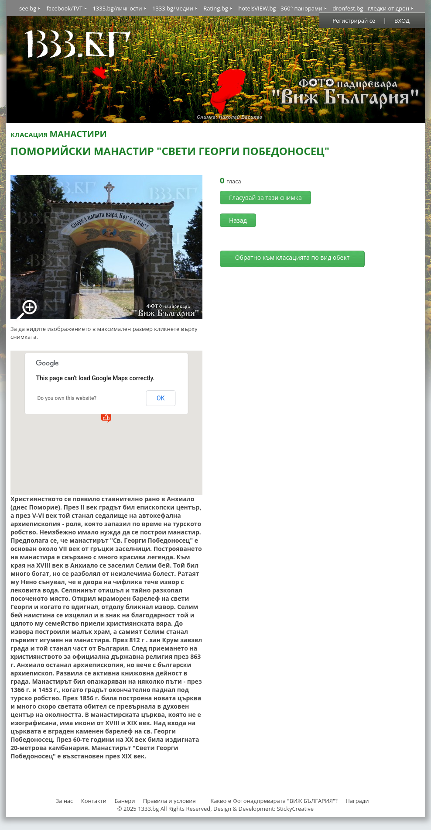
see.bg (27, 8)
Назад (238, 220)
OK (160, 398)
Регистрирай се (353, 20)
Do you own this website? (67, 398)
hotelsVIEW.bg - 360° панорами (280, 8)
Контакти (93, 801)
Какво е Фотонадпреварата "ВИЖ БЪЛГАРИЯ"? (274, 801)
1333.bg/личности (117, 8)
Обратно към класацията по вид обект (292, 257)
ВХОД (402, 20)
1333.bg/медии (172, 8)
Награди (357, 801)
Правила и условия (169, 801)
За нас (64, 801)
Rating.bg (215, 8)
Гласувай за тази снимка (265, 197)
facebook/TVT (64, 8)
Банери (126, 801)
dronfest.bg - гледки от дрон (370, 8)
